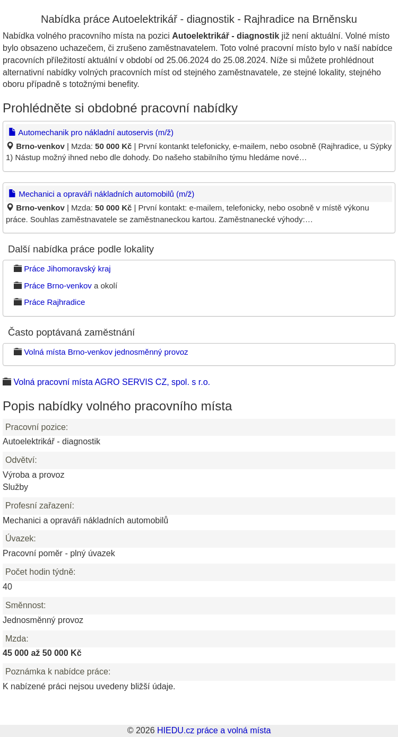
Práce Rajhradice (54, 301)
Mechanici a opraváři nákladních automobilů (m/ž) (101, 193)
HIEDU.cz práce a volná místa (214, 730)
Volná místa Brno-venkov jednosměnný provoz (106, 351)
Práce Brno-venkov (58, 285)
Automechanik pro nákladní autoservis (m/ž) (91, 132)
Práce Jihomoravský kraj (67, 268)
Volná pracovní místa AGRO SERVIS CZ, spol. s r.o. (111, 382)
